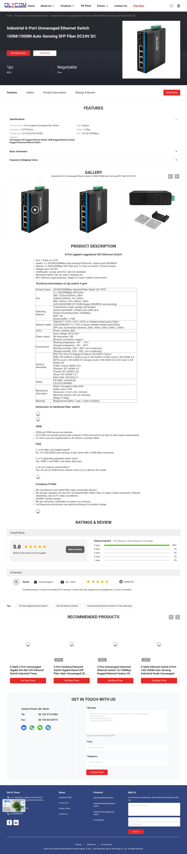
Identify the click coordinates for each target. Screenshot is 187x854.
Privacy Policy (106, 845)
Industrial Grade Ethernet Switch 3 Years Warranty (109, 606)
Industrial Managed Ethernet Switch (104, 805)
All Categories (98, 820)
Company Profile (65, 797)
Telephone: (92, 756)
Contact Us (63, 814)
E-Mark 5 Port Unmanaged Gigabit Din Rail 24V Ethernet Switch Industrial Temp (27, 670)
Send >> (136, 832)
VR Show (86, 5)
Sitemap (78, 845)
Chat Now (45, 53)
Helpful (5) (129, 582)
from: (90, 741)
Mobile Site (91, 845)
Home (9, 16)
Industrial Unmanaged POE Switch (103, 813)
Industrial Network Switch (36, 16)
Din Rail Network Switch (67, 606)
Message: (91, 708)
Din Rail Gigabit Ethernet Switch (33, 606)
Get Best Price (18, 53)
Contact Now (97, 772)
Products (19, 16)
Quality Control (64, 808)
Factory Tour (63, 803)
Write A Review (75, 549)
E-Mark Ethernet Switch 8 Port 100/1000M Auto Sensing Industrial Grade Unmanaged (158, 670)
